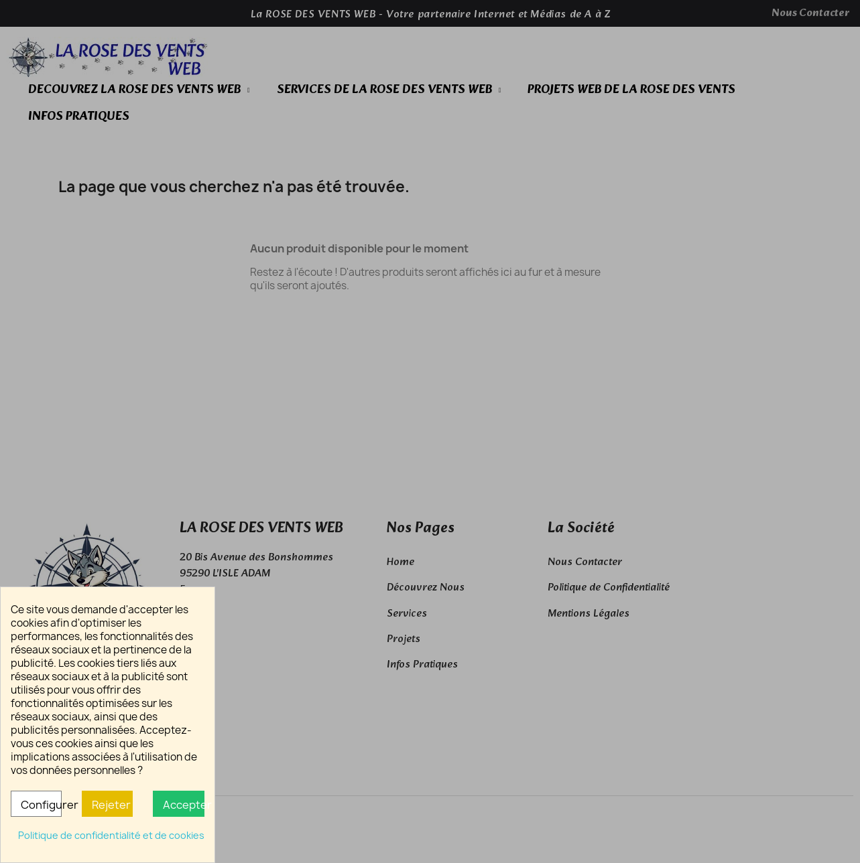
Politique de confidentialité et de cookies (111, 835)
